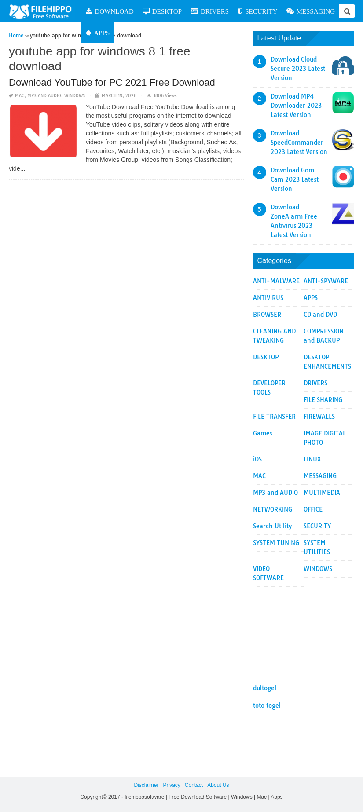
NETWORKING (272, 509)
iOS (257, 459)
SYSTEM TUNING (276, 543)
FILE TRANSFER (274, 417)
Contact (194, 785)
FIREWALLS (319, 417)
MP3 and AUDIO (44, 96)
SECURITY (257, 11)
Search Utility (272, 526)
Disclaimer (146, 785)
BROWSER (267, 314)
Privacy (171, 785)
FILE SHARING (323, 400)
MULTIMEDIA (322, 493)
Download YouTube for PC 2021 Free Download (112, 82)
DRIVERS (210, 11)
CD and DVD (320, 314)
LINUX (312, 459)
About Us (218, 785)
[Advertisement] (304, 631)
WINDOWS (74, 96)
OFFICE (313, 509)
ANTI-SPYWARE (326, 281)
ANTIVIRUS (268, 298)
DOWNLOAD (109, 11)
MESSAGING (310, 11)
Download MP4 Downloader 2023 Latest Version (296, 105)
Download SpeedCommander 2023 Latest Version (299, 142)
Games (262, 433)
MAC (19, 96)
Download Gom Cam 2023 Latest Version (295, 179)
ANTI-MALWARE (276, 281)
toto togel (267, 706)
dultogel (264, 688)
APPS (98, 32)
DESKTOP (162, 11)
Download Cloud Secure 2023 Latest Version (298, 68)
